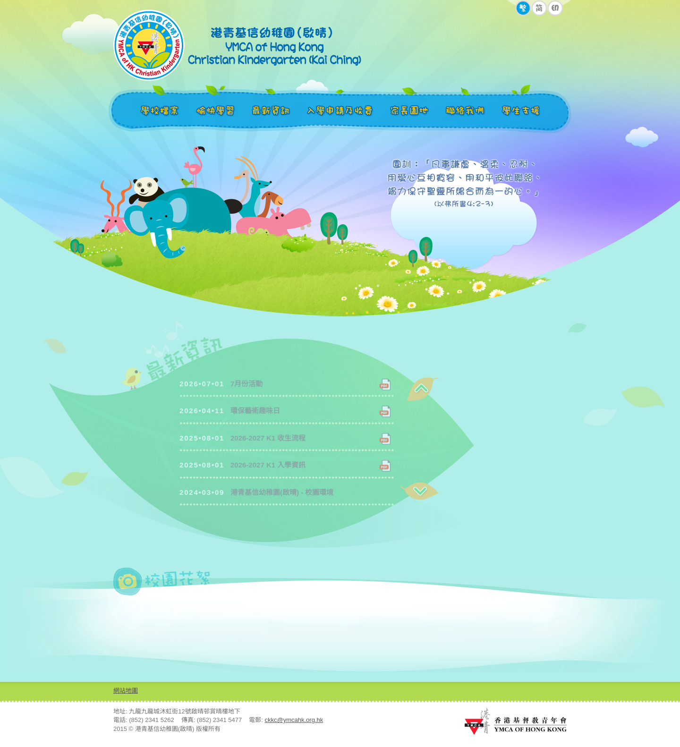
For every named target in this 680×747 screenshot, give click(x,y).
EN (555, 8)
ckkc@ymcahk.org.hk (294, 719)
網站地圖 (125, 690)
